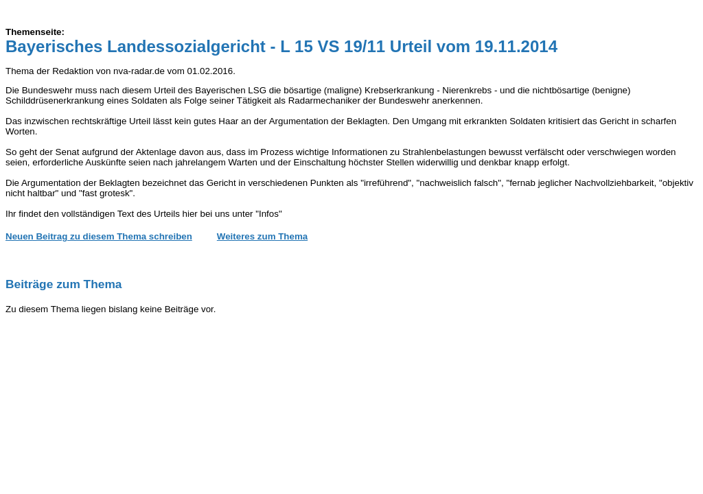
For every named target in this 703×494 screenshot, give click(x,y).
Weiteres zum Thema (262, 236)
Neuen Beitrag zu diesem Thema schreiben (98, 236)
